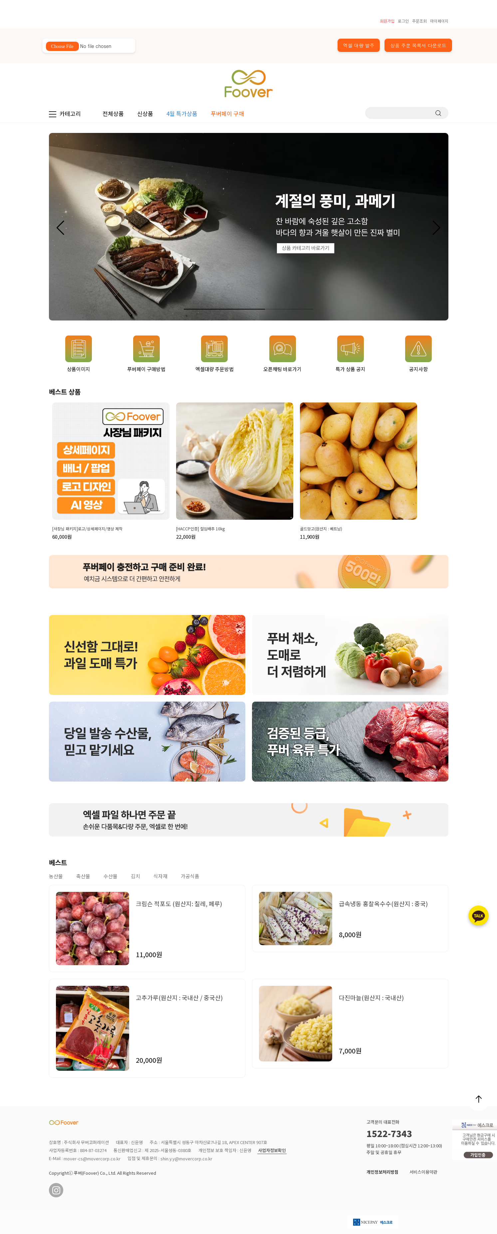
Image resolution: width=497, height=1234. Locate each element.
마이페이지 (439, 21)
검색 (438, 113)
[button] (436, 228)
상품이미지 (78, 353)
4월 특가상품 (181, 113)
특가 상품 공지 (351, 353)
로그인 (403, 21)
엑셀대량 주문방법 (214, 353)
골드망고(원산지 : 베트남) (321, 528)
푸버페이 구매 (227, 113)
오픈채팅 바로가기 (282, 353)
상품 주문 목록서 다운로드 (418, 45)
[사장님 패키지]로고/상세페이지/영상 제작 (87, 528)
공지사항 (418, 353)
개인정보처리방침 (382, 1172)
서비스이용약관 (423, 1172)
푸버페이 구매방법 (146, 353)
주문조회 (419, 21)
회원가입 (387, 21)
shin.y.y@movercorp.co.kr (186, 1159)
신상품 (145, 113)
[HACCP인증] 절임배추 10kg (200, 528)
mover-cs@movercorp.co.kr (92, 1159)
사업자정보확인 (272, 1150)
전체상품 (113, 113)
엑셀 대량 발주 (358, 45)
